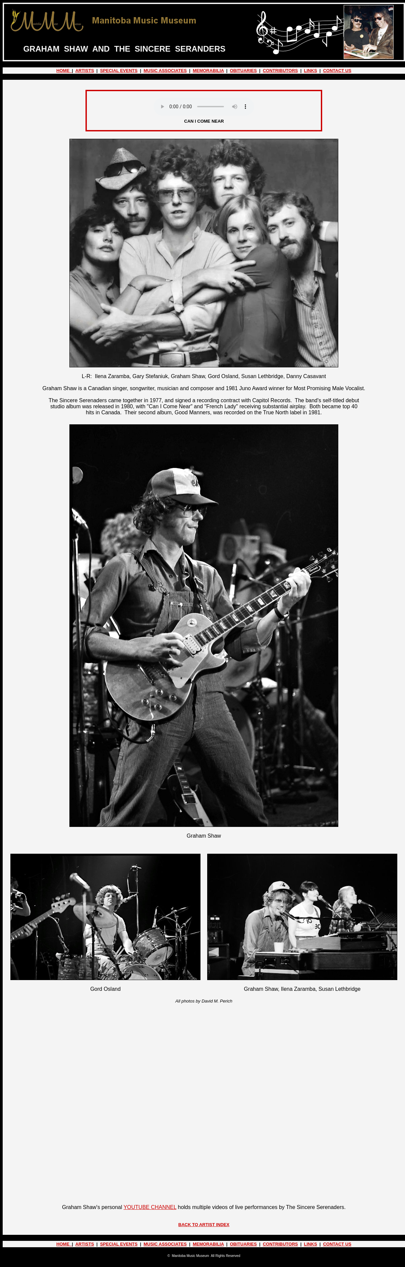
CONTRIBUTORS (280, 70)
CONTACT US (337, 70)
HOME (64, 70)
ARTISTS (84, 70)
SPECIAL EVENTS (118, 70)
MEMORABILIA (208, 70)
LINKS (310, 70)
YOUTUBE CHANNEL (149, 1207)
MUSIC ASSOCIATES (165, 70)
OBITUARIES (243, 70)
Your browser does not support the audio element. (204, 107)
